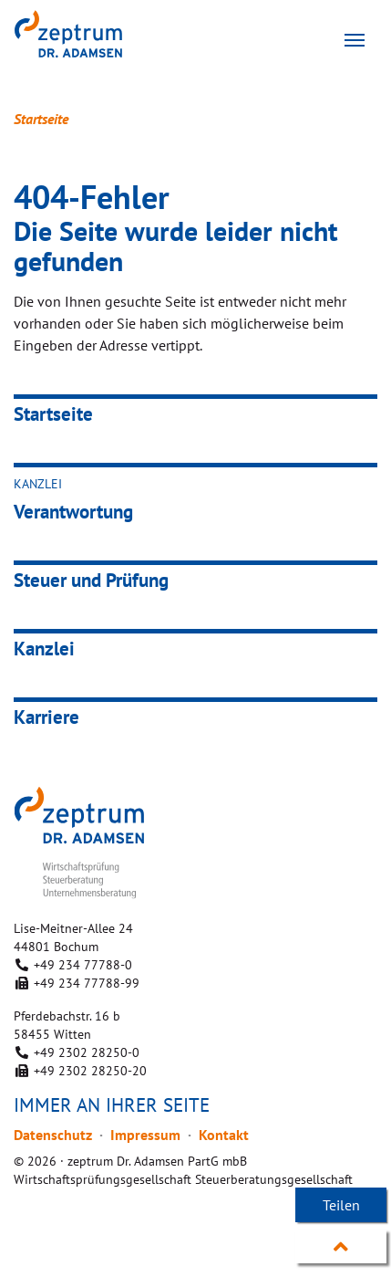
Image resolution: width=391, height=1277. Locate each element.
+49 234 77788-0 (83, 965)
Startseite (41, 119)
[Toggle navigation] (354, 40)
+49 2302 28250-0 (86, 1052)
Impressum (145, 1134)
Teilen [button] (341, 1205)
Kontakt (224, 1134)
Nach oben (340, 1247)
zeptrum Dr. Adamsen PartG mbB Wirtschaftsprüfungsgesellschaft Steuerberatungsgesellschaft (97, 34)
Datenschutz (53, 1134)
